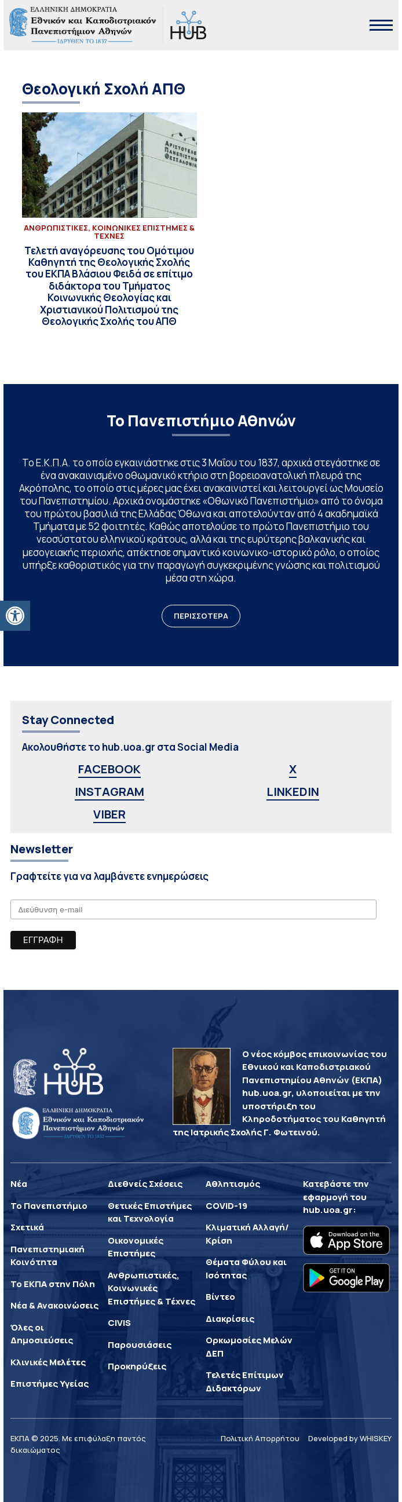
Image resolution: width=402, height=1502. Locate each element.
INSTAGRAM (109, 791)
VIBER (109, 814)
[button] (15, 616)
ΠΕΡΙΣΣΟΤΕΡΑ (201, 616)
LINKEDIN (292, 791)
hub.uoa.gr (328, 1210)
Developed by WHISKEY (350, 1438)
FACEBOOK (109, 769)
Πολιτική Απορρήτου (260, 1438)
